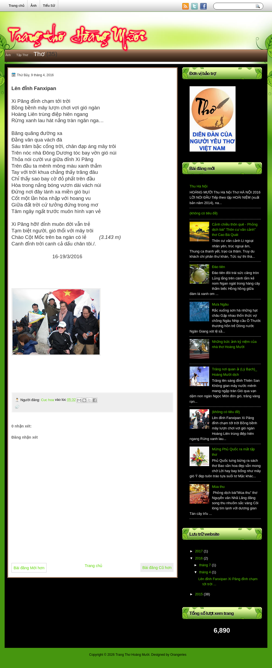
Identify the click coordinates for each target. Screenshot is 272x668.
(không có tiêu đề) (204, 213)
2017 (199, 551)
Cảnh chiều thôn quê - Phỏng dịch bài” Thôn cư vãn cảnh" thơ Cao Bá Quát (235, 229)
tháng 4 (205, 572)
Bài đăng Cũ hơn (157, 567)
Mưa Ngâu (220, 304)
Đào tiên (218, 267)
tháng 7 (205, 565)
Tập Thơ (22, 55)
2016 (199, 558)
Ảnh (8, 55)
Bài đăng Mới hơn (29, 568)
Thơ (39, 53)
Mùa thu (218, 487)
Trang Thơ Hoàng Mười (132, 655)
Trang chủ (93, 566)
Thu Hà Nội (199, 186)
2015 (199, 594)
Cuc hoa (48, 400)
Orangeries (178, 655)
